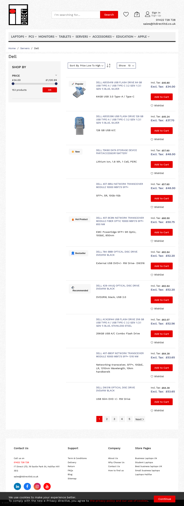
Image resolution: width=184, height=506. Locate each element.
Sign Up (156, 15)
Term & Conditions (77, 458)
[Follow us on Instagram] (37, 486)
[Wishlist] (126, 14)
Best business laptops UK (148, 466)
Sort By (74, 65)
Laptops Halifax (143, 474)
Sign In (156, 12)
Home (12, 48)
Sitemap (72, 478)
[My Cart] (137, 14)
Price (16, 75)
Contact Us (114, 466)
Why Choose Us (116, 462)
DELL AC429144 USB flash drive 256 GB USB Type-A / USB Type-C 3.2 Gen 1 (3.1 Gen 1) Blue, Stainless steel (120, 322)
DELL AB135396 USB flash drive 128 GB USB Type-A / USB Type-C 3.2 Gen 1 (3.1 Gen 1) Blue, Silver (119, 119)
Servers (25, 48)
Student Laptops (144, 462)
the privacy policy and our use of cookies (119, 500)
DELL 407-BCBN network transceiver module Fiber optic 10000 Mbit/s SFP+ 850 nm (120, 221)
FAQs (70, 470)
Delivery (72, 462)
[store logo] (18, 14)
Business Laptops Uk (146, 458)
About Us (113, 458)
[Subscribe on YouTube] (47, 486)
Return (71, 466)
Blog (70, 474)
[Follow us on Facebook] (27, 486)
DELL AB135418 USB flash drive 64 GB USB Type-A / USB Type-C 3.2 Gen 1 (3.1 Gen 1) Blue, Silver (119, 85)
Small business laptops (147, 470)
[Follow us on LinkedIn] (17, 486)
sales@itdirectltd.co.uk (26, 476)
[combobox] (76, 14)
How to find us (116, 470)
